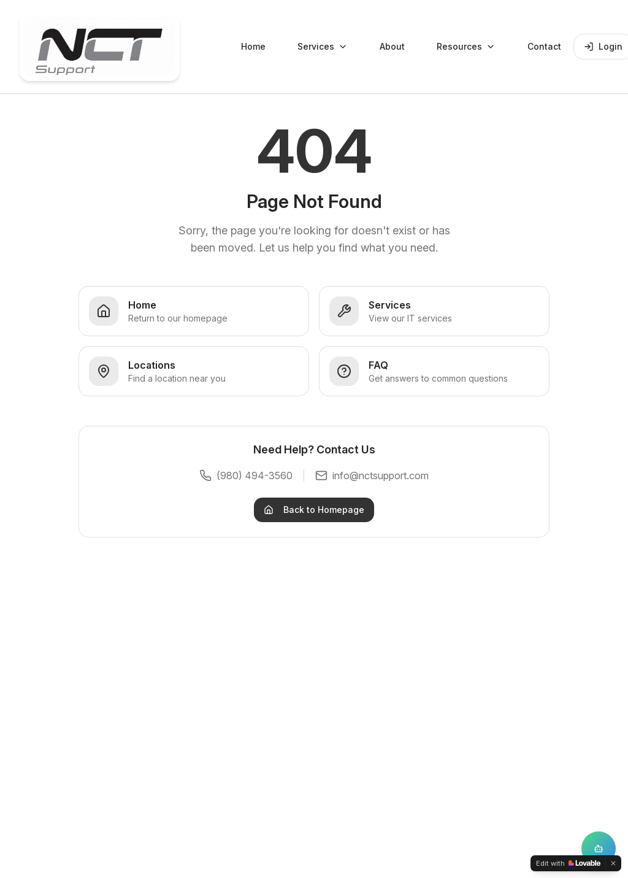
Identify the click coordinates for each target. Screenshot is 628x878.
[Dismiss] (613, 863)
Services (322, 46)
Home (253, 46)
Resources (466, 46)
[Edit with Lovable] (568, 863)
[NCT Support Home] (100, 46)
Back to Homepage (314, 509)
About (392, 46)
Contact (544, 46)
